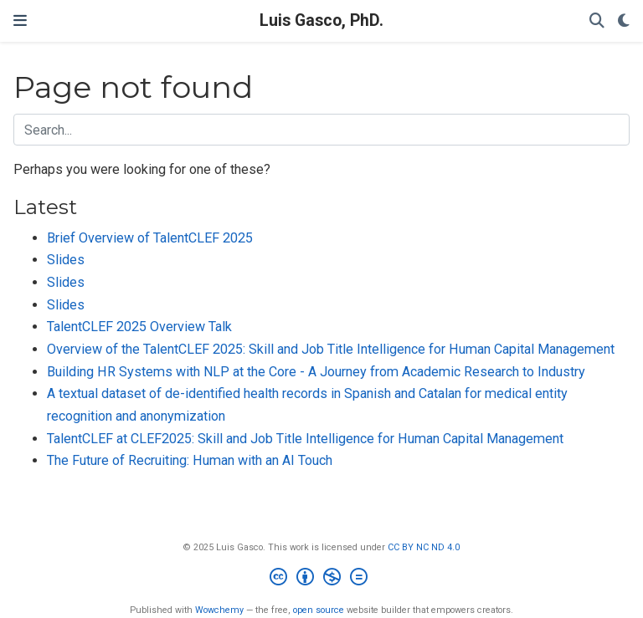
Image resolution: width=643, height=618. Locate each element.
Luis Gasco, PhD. (321, 20)
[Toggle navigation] (20, 20)
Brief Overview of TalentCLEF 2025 (150, 238)
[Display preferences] (624, 21)
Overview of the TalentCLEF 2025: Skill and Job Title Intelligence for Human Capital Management (331, 349)
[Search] (596, 21)
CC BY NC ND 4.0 (424, 547)
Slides (66, 260)
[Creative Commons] (322, 579)
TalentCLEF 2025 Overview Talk (139, 327)
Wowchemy (219, 610)
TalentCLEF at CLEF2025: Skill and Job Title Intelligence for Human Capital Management (305, 439)
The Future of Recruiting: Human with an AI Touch (189, 460)
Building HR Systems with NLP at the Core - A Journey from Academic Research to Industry (316, 372)
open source (318, 610)
